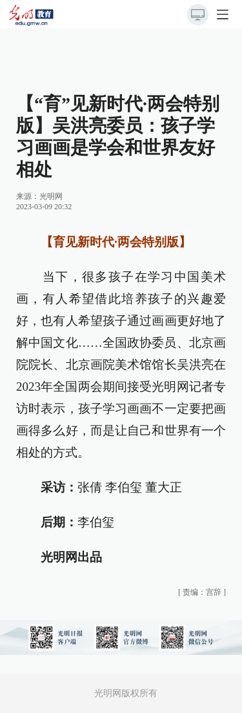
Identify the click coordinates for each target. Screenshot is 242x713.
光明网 (51, 196)
